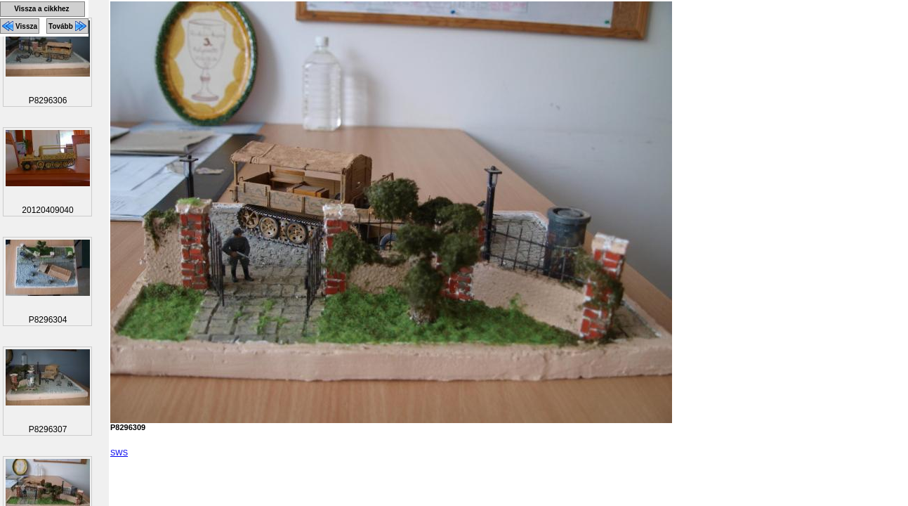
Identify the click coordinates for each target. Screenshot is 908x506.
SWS (119, 452)
